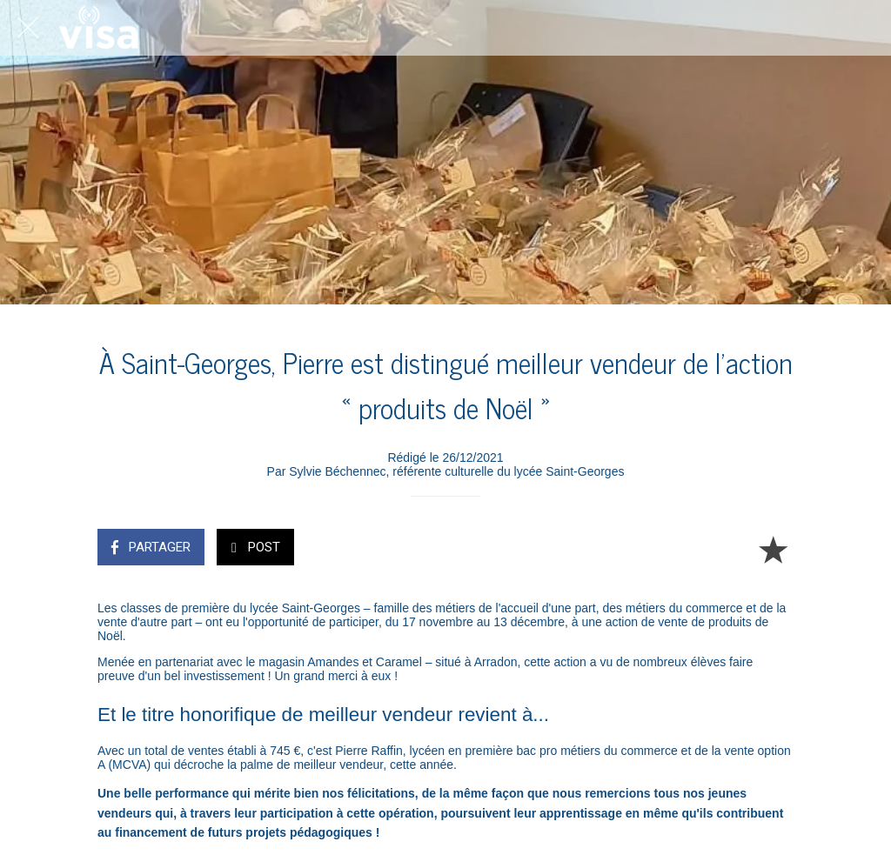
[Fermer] (27, 27)
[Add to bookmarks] (773, 549)
